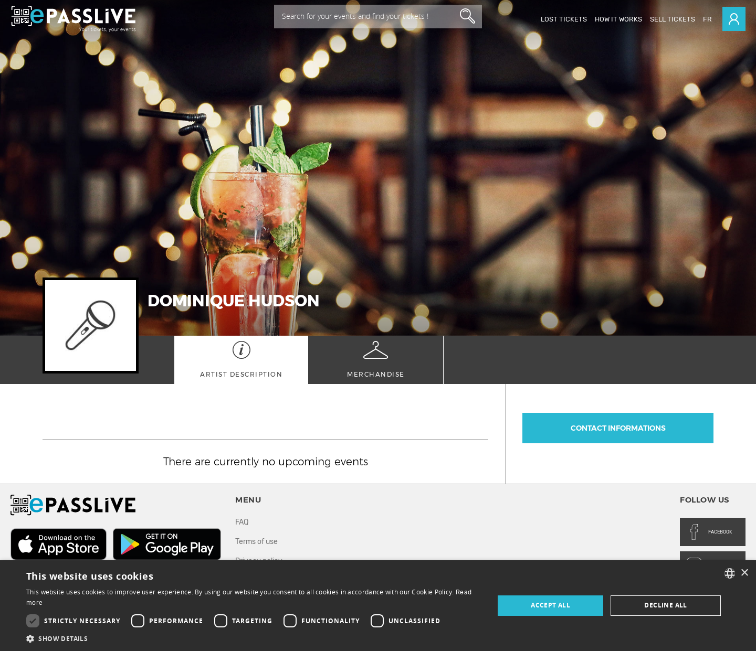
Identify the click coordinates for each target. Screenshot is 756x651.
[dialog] (378, 605)
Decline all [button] (665, 605)
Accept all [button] (550, 605)
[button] (253, 638)
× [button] (744, 573)
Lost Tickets (564, 19)
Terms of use (256, 541)
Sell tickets (672, 19)
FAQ (241, 522)
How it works (618, 19)
